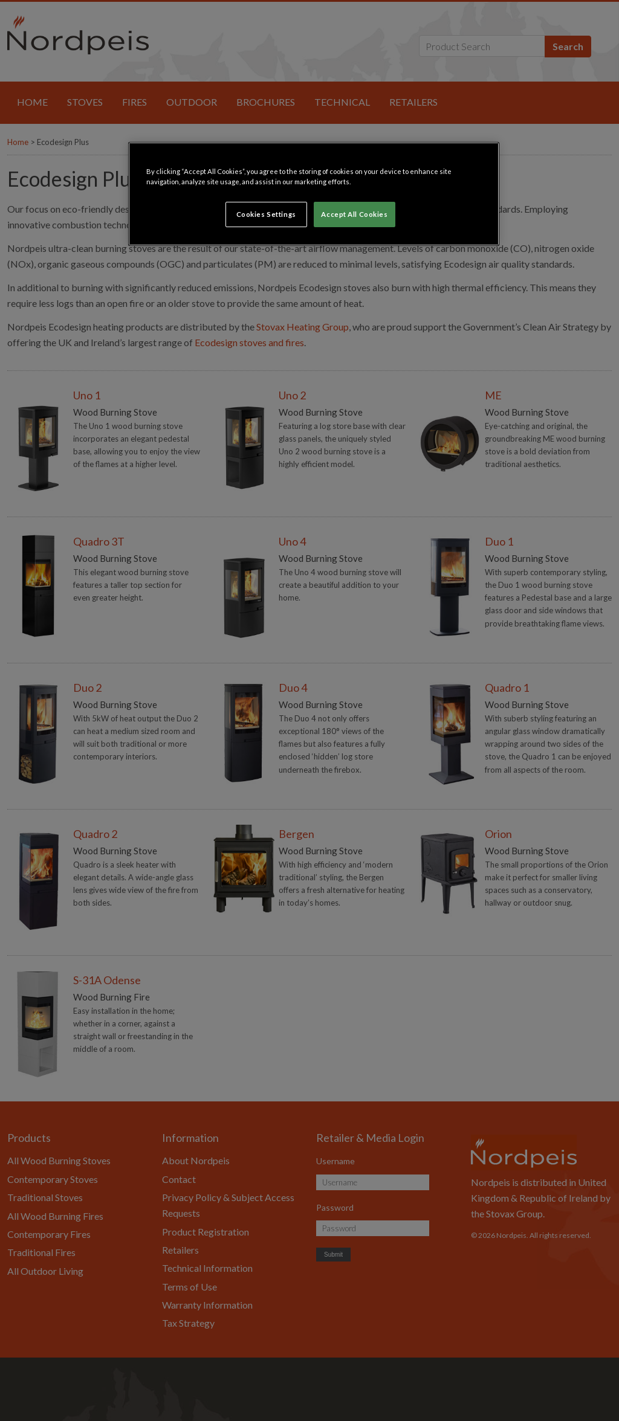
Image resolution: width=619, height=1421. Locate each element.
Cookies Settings (266, 214)
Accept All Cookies (354, 214)
